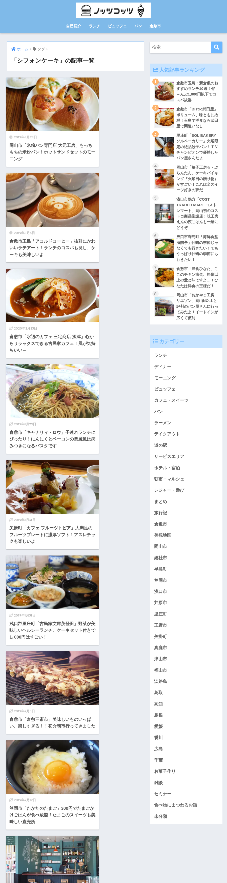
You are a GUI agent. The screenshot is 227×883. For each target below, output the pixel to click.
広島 (158, 754)
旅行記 (160, 516)
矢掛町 (160, 640)
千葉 (158, 765)
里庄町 (160, 618)
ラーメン (162, 425)
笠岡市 (160, 584)
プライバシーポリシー (114, 869)
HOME (113, 858)
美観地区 (162, 538)
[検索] (216, 47)
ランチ (94, 26)
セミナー (162, 799)
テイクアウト (167, 437)
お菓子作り (165, 776)
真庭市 (160, 652)
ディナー (162, 369)
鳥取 (158, 697)
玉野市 (160, 629)
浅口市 (160, 595)
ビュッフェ (117, 26)
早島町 (160, 572)
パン (138, 26)
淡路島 (160, 686)
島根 (158, 720)
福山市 (160, 674)
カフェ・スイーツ (171, 402)
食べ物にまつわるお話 (175, 810)
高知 (158, 708)
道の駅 (160, 448)
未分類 (160, 821)
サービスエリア (169, 459)
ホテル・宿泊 (167, 471)
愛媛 (158, 731)
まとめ (160, 505)
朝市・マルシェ (169, 482)
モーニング (165, 380)
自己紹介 (73, 26)
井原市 (160, 606)
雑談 (158, 787)
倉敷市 (155, 26)
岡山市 (160, 550)
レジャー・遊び (169, 493)
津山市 (160, 663)
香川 (158, 742)
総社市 (160, 561)
